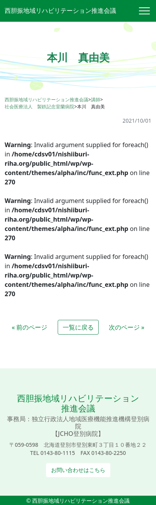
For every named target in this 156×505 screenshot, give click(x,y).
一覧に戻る (78, 327)
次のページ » (126, 327)
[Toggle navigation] (147, 10)
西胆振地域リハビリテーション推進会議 (60, 10)
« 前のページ (29, 327)
